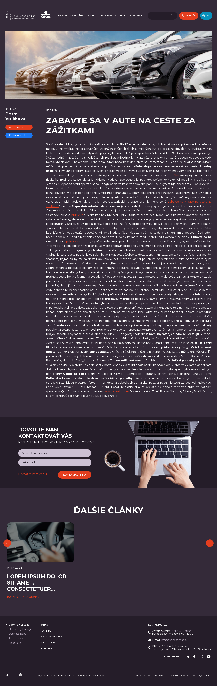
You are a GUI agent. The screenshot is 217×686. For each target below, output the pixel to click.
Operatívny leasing (20, 629)
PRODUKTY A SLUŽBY (17, 625)
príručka (77, 215)
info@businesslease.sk (174, 640)
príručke (173, 175)
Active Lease (16, 638)
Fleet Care (15, 643)
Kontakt (46, 648)
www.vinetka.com (117, 391)
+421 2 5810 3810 (181, 630)
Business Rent (17, 633)
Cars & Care (48, 642)
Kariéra (46, 630)
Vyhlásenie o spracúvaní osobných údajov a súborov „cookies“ (173, 675)
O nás (44, 625)
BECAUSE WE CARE (51, 636)
